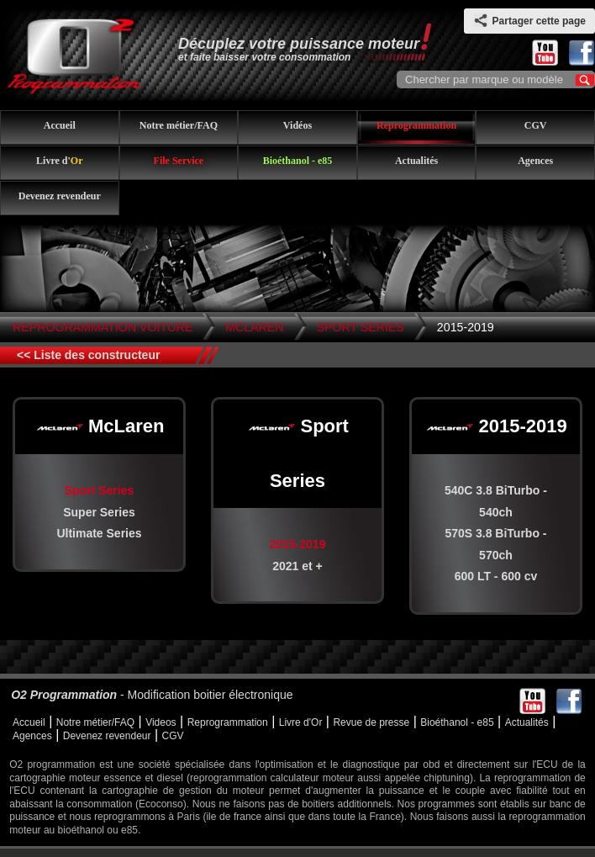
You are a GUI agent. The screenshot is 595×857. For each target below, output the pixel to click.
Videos (160, 722)
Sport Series (360, 327)
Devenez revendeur (59, 196)
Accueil (60, 125)
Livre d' (59, 161)
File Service (179, 161)
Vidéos (297, 125)
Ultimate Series (98, 533)
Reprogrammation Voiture (102, 327)
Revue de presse (371, 722)
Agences (535, 161)
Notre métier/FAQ (179, 125)
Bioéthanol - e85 (298, 161)
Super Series (99, 512)
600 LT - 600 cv (496, 576)
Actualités (416, 161)
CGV (535, 125)
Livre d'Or (301, 722)
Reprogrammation (416, 125)
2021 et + (297, 566)
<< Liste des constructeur (88, 355)
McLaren (254, 327)
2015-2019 (465, 327)
